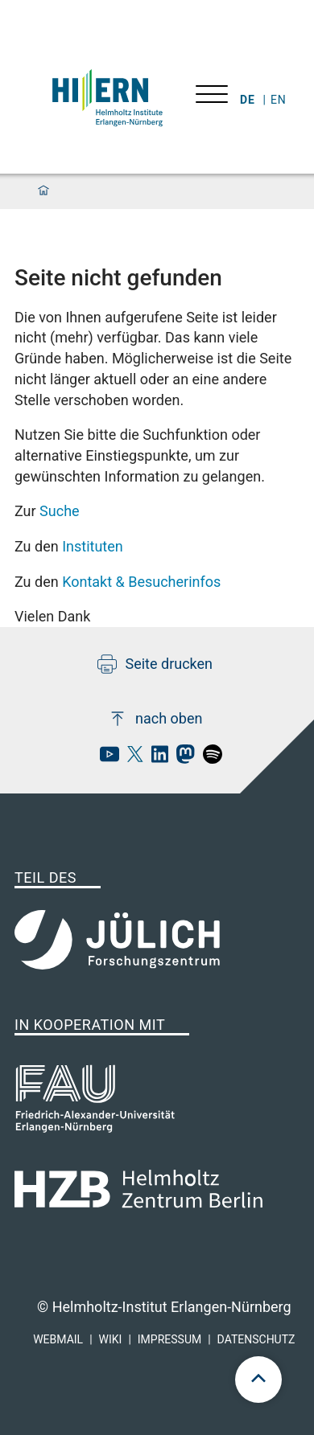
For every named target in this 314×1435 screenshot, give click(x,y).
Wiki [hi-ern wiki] (110, 1339)
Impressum (169, 1339)
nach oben (155, 718)
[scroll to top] (258, 1379)
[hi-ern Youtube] (105, 758)
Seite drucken (155, 664)
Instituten (92, 546)
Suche (59, 510)
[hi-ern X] (131, 758)
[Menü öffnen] (212, 96)
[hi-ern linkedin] (155, 758)
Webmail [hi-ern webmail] (58, 1339)
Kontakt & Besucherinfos (141, 581)
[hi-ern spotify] (208, 758)
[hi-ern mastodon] (181, 758)
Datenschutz (256, 1339)
